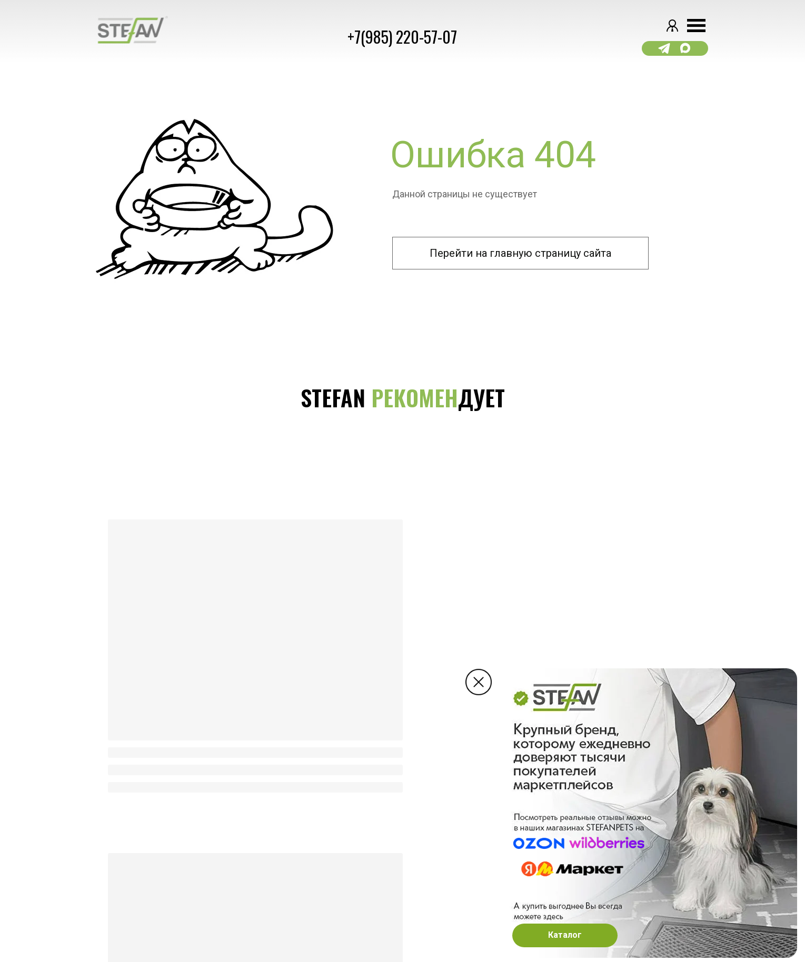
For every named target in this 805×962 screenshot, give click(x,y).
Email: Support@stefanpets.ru (493, 924)
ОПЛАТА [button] (322, 858)
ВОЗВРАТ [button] (324, 877)
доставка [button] (328, 840)
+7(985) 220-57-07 (402, 36)
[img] (478, 682)
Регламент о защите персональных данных (173, 886)
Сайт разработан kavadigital (145, 914)
